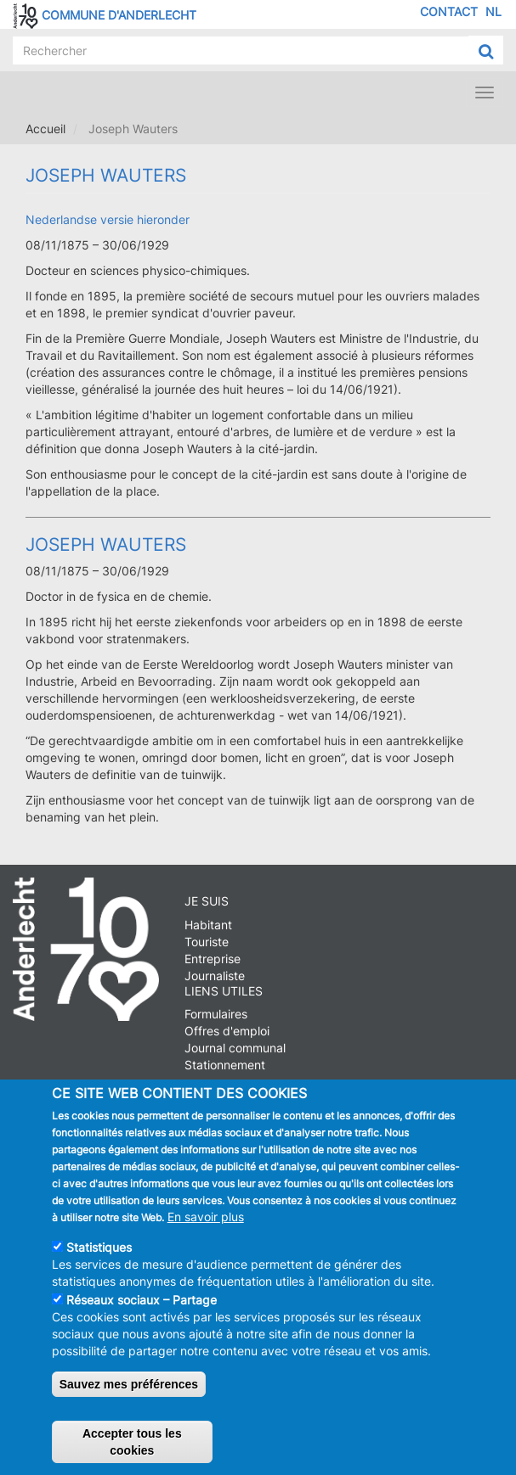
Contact (449, 11)
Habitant (208, 924)
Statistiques (99, 1249)
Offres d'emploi (226, 1031)
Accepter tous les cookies (132, 1444)
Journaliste (214, 975)
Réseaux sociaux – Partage (141, 1302)
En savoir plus (205, 1219)
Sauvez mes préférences (129, 1387)
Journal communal (235, 1047)
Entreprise (212, 958)
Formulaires (215, 1014)
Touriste (206, 941)
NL (493, 11)
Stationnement (224, 1064)
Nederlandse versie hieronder (108, 219)
